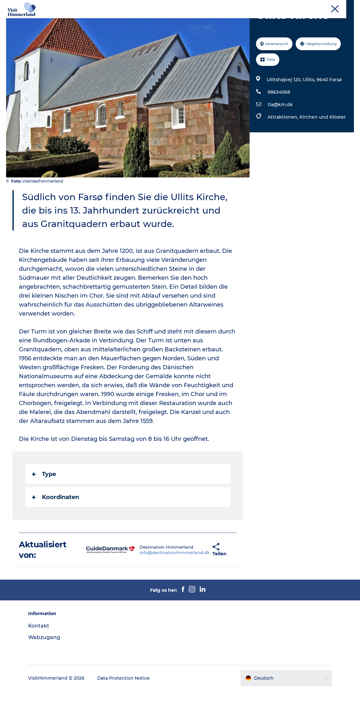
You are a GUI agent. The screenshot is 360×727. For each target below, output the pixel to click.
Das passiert (212, 21)
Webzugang (45, 673)
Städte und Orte (167, 21)
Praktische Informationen (180, 27)
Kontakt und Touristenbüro (328, 6)
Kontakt (40, 662)
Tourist (289, 6)
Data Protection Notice (124, 714)
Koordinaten (55, 533)
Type (44, 510)
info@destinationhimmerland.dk (154, 588)
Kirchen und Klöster (323, 153)
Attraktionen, (284, 153)
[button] (194, 586)
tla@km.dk (280, 141)
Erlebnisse (103, 21)
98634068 (279, 128)
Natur (132, 21)
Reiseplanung (252, 21)
